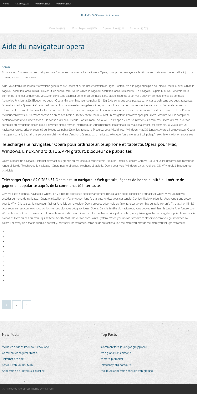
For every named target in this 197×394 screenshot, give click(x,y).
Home (6, 3)
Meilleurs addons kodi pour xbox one (25, 347)
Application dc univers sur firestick (23, 370)
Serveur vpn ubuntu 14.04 (17, 364)
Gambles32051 (58, 28)
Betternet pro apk (12, 358)
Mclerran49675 (42, 3)
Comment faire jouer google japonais (124, 347)
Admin (6, 67)
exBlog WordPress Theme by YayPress (31, 388)
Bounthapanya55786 (84, 28)
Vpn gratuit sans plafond (116, 353)
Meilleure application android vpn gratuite (127, 370)
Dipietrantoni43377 (113, 28)
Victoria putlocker (112, 358)
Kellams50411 (22, 3)
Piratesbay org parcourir (116, 364)
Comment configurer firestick (20, 353)
